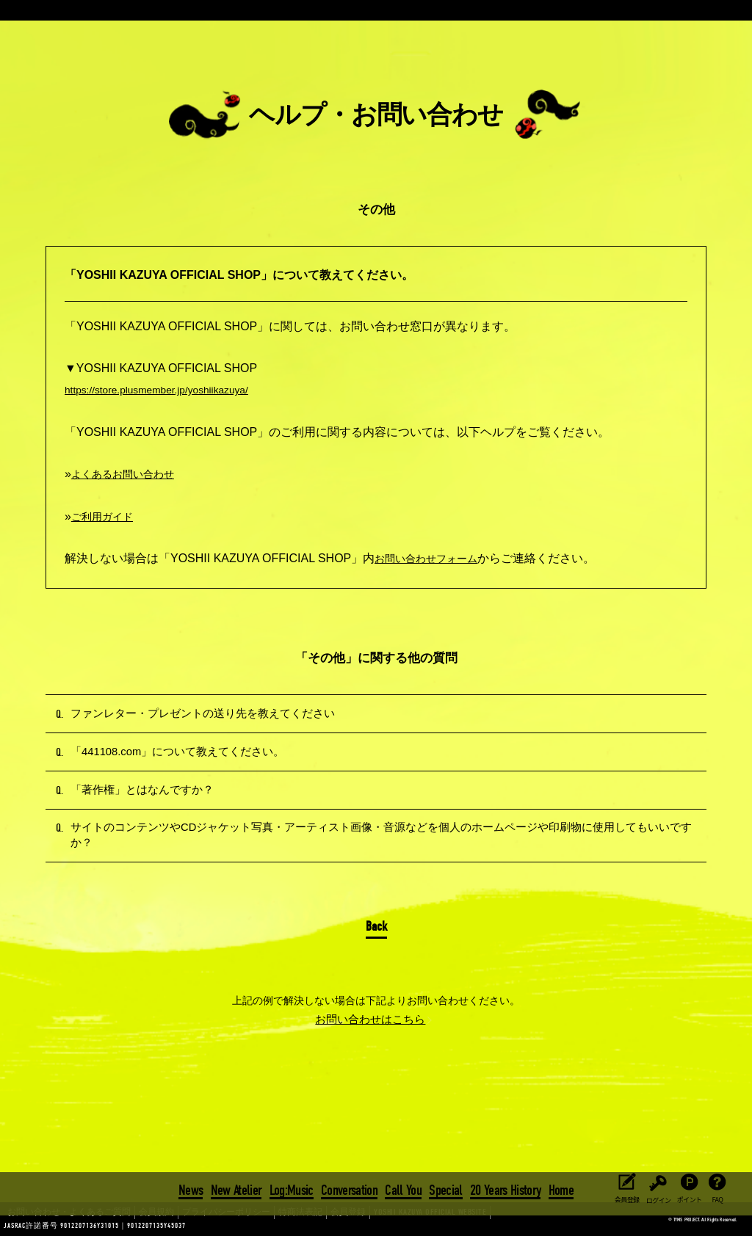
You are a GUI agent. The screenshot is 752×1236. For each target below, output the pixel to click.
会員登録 (296, 1225)
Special (444, 1188)
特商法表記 (255, 1225)
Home (558, 1188)
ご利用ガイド (106, 516)
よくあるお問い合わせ (130, 474)
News (193, 1188)
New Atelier (238, 1188)
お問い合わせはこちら (370, 1065)
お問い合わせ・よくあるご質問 (58, 1225)
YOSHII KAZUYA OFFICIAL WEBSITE (360, 1225)
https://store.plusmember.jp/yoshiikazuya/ (172, 389)
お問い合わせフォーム (433, 558)
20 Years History (503, 1188)
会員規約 (133, 1225)
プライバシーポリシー (192, 1225)
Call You (403, 1188)
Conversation (349, 1188)
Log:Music (292, 1188)
